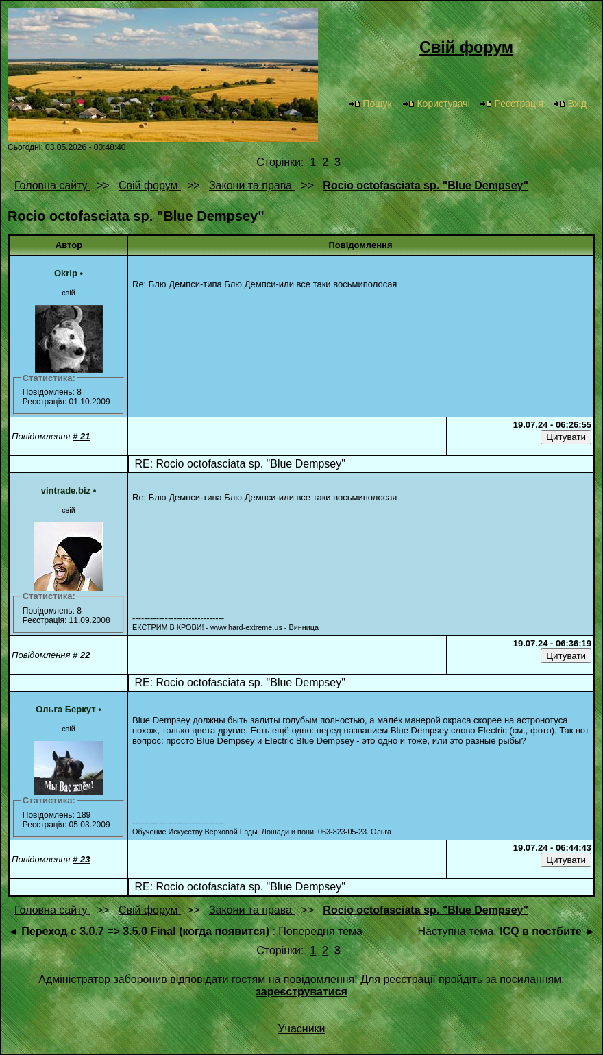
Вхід (569, 103)
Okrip (65, 273)
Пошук (369, 103)
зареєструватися (301, 991)
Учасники (301, 1028)
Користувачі (435, 103)
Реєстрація (511, 103)
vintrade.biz (65, 490)
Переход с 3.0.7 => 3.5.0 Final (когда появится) (145, 931)
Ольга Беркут (65, 709)
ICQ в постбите (541, 931)
